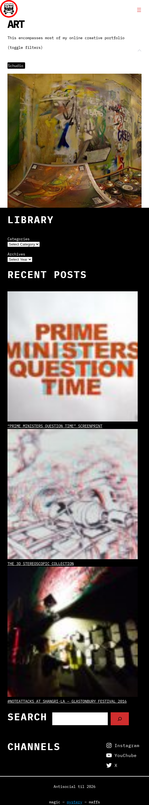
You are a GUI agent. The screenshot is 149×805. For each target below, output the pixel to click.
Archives (16, 254)
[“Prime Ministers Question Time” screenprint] (72, 357)
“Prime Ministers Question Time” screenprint (54, 425)
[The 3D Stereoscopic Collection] (72, 495)
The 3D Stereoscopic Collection (40, 563)
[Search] (120, 718)
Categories (18, 238)
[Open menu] (139, 10)
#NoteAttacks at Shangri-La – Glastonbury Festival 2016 (67, 701)
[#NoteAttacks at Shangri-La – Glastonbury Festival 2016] (72, 632)
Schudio (15, 65)
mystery (74, 801)
